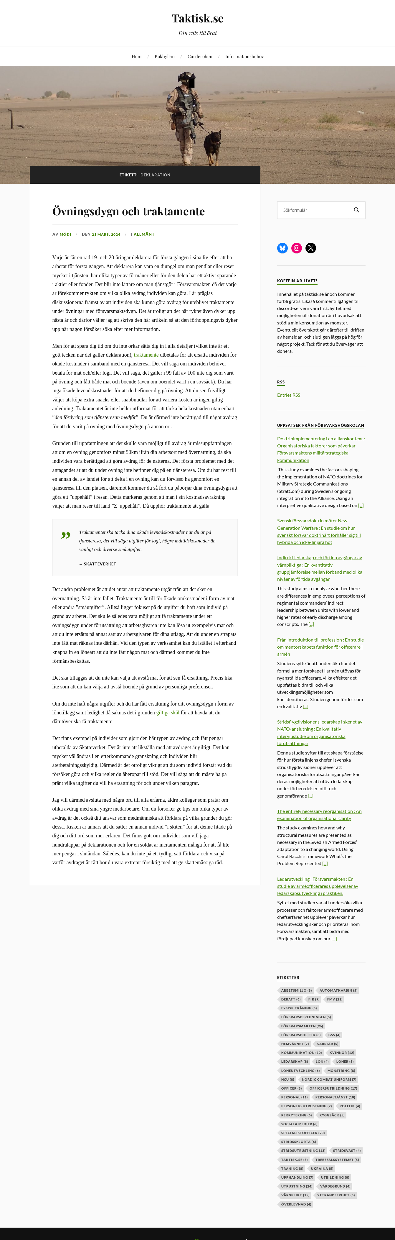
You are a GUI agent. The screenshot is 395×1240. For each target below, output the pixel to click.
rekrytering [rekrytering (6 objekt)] (296, 1115)
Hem (137, 56)
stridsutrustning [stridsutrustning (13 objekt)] (303, 1150)
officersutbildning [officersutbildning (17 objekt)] (333, 1088)
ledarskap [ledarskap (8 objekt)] (294, 1061)
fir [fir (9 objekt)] (314, 999)
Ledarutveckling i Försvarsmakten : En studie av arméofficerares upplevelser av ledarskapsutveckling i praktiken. (317, 886)
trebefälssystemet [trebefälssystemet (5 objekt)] (337, 1160)
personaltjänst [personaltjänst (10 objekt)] (335, 1097)
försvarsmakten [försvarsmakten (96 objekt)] (302, 1026)
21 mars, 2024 (108, 234)
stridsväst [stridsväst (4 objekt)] (347, 1150)
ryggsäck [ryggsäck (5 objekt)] (332, 1115)
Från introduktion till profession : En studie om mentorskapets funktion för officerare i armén (320, 647)
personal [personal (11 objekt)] (294, 1097)
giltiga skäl (167, 713)
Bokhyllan (165, 56)
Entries (288, 395)
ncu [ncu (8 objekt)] (287, 1079)
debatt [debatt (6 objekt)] (291, 999)
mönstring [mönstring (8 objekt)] (341, 1070)
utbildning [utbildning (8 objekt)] (335, 1177)
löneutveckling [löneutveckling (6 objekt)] (300, 1070)
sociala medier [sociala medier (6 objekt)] (299, 1124)
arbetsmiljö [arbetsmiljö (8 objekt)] (296, 990)
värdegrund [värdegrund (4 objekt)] (335, 1186)
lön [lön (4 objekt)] (322, 1061)
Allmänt (147, 234)
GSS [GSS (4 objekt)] (334, 1035)
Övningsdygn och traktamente (142, 210)
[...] (361, 505)
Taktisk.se (197, 17)
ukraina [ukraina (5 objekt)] (322, 1168)
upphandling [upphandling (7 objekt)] (297, 1177)
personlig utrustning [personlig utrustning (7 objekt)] (306, 1106)
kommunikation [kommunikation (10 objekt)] (301, 1052)
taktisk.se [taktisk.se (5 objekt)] (294, 1160)
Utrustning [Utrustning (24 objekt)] (297, 1186)
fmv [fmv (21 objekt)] (335, 999)
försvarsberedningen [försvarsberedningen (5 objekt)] (306, 1017)
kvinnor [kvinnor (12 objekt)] (342, 1052)
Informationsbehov (244, 56)
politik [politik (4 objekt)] (350, 1106)
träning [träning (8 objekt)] (292, 1168)
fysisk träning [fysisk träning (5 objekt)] (299, 1008)
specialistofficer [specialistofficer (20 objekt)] (303, 1133)
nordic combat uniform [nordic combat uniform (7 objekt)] (329, 1079)
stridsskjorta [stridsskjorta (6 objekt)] (298, 1142)
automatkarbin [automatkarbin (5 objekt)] (339, 990)
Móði (66, 234)
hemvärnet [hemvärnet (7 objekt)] (295, 1044)
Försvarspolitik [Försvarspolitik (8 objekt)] (301, 1035)
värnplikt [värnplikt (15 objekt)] (295, 1195)
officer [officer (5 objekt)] (291, 1088)
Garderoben (200, 56)
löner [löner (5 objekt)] (345, 1061)
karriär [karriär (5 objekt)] (327, 1044)
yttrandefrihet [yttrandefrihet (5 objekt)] (336, 1195)
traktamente (146, 355)
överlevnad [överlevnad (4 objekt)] (296, 1204)
